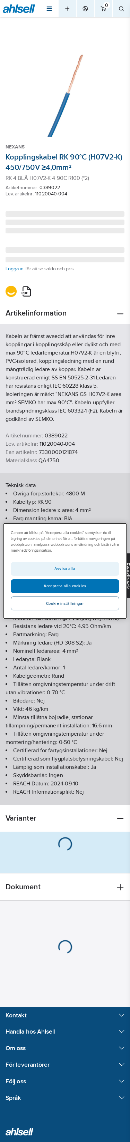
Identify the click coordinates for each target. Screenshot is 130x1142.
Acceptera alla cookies (65, 586)
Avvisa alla (64, 569)
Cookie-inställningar (65, 603)
